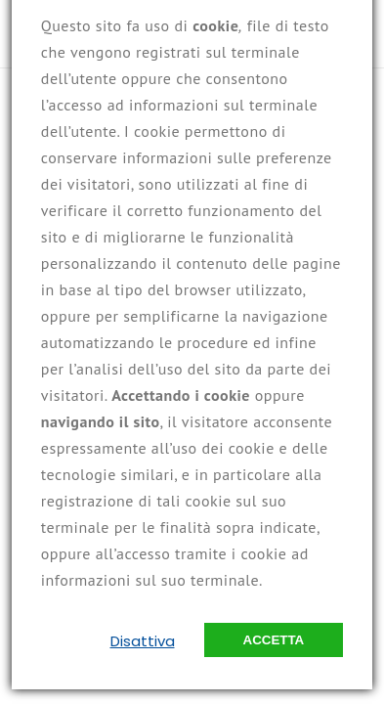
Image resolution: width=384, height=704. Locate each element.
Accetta (274, 640)
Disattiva (142, 641)
